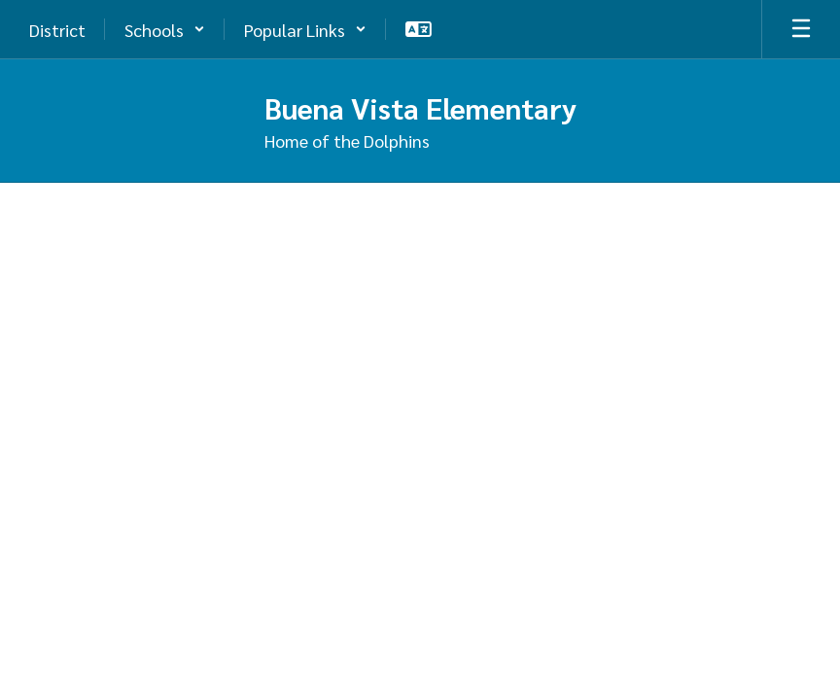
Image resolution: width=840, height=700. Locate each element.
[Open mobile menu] (801, 29)
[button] (165, 29)
